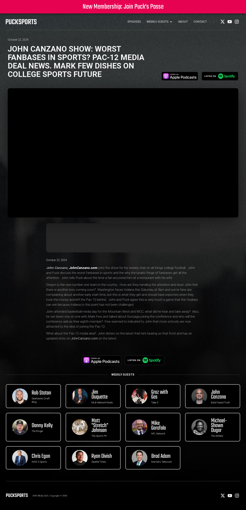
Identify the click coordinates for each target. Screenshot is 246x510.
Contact (200, 21)
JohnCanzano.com (84, 338)
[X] (222, 23)
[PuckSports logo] (21, 21)
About (183, 21)
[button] (159, 22)
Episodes (134, 21)
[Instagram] (236, 23)
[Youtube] (230, 23)
